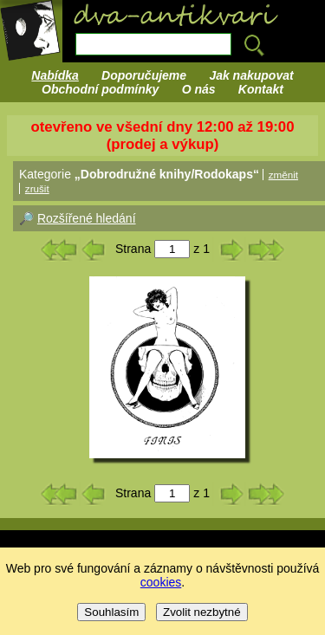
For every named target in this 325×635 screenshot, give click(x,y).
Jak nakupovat (251, 75)
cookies (160, 582)
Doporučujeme (143, 75)
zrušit (37, 188)
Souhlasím (111, 612)
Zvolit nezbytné (202, 612)
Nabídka (54, 75)
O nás (199, 89)
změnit (283, 174)
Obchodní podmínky (100, 89)
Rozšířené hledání (86, 218)
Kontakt (260, 89)
